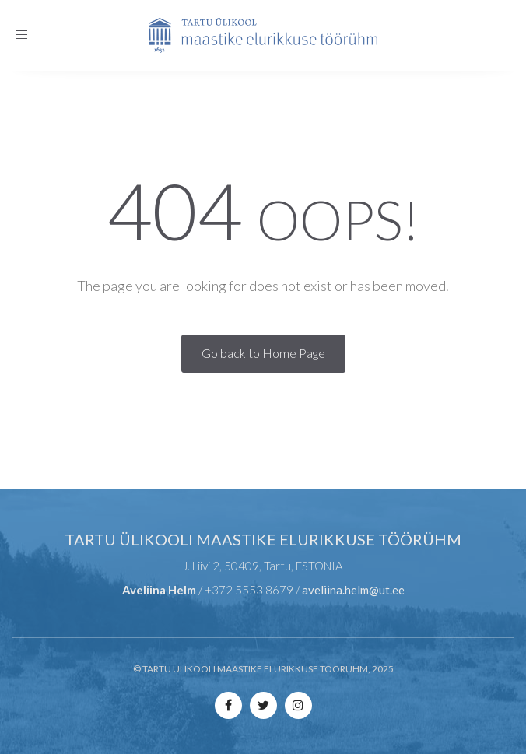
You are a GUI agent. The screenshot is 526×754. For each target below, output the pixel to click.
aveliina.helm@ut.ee (353, 590)
